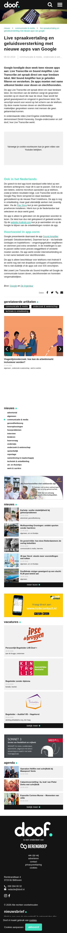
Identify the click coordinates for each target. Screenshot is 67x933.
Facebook (9, 895)
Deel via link (57, 292)
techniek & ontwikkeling (17, 311)
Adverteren (33, 858)
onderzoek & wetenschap (45, 306)
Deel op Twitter (52, 292)
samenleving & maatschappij (20, 458)
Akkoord (33, 927)
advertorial (12, 413)
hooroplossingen (15, 426)
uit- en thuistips (14, 465)
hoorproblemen (14, 430)
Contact (33, 861)
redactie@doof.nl (14, 889)
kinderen (11, 437)
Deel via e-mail (61, 292)
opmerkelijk (12, 451)
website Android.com (21, 222)
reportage (11, 454)
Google (13, 286)
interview (11, 433)
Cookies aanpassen (13, 927)
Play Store (22, 205)
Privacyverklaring (33, 864)
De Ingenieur (27, 286)
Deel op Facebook (47, 292)
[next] (60, 349)
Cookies (33, 868)
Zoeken (50, 5)
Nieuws (9, 408)
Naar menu (60, 5)
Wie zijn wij (33, 855)
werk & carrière (36, 368)
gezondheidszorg (15, 423)
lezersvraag (12, 440)
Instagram (5, 895)
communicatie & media (31, 57)
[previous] (7, 349)
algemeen (7, 368)
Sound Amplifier (50, 236)
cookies (33, 920)
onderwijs (11, 444)
